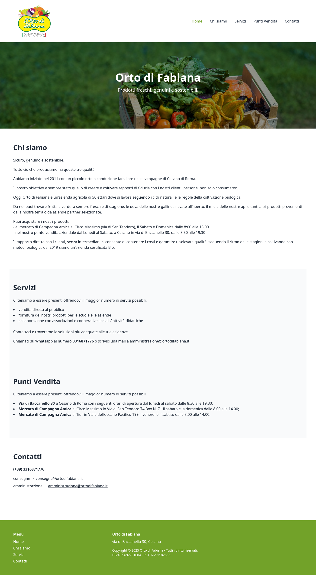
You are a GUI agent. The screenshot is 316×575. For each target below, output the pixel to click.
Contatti (292, 21)
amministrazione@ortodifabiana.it (159, 341)
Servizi (240, 21)
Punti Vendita (265, 21)
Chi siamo (218, 21)
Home (197, 21)
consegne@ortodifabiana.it (59, 478)
